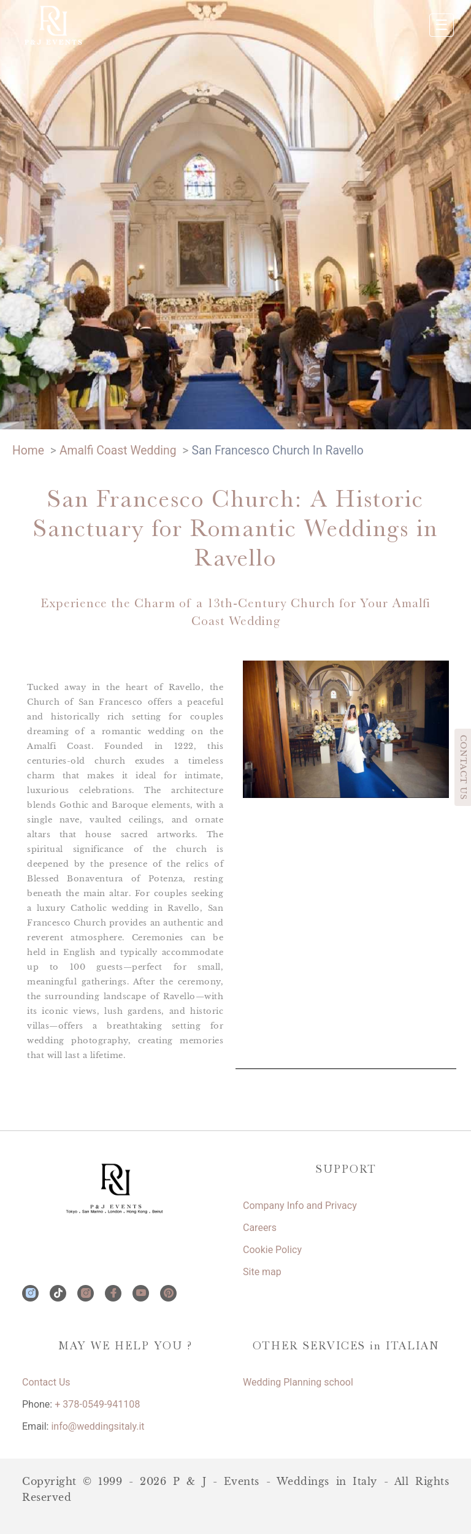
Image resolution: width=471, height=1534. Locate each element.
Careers (260, 1227)
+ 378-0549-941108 (97, 1404)
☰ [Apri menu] (441, 25)
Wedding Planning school (298, 1382)
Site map (262, 1272)
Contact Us (46, 1382)
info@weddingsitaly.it (97, 1426)
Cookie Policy (272, 1250)
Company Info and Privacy (300, 1205)
